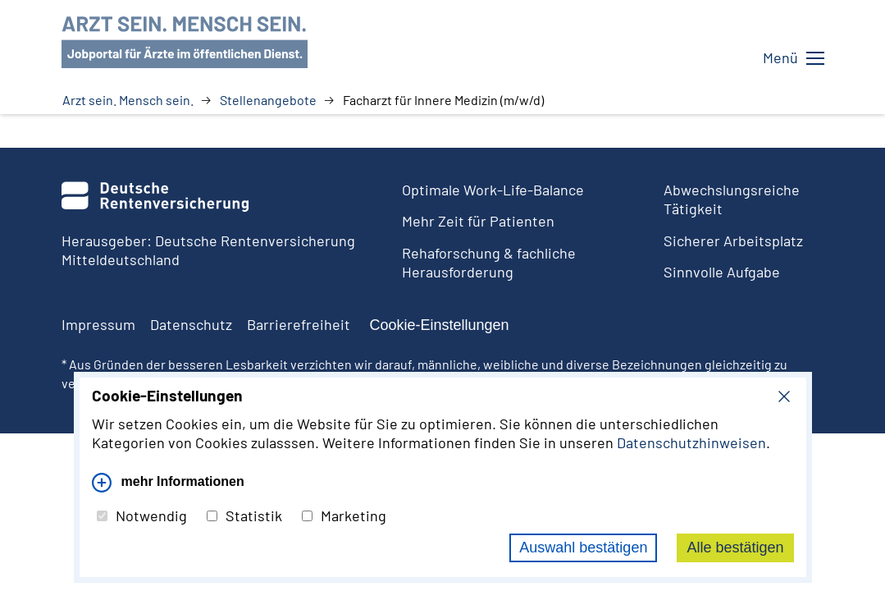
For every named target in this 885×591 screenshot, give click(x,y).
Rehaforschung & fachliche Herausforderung (489, 262)
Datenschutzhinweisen (691, 442)
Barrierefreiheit (298, 324)
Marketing (344, 515)
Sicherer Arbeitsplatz (733, 240)
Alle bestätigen (735, 547)
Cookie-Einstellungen (439, 325)
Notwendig (142, 515)
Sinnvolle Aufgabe (722, 272)
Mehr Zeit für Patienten (478, 221)
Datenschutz (191, 324)
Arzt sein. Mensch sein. (128, 100)
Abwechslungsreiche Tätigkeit (732, 199)
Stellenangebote (268, 100)
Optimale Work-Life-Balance (493, 190)
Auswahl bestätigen (583, 547)
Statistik (244, 515)
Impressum (98, 324)
